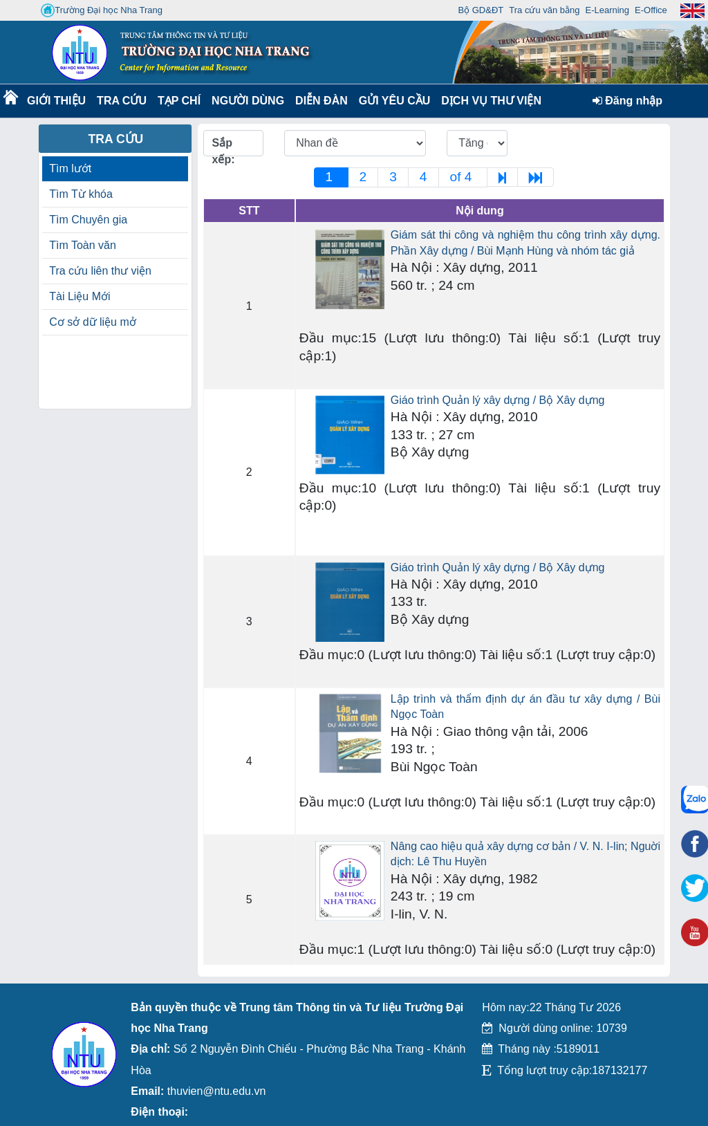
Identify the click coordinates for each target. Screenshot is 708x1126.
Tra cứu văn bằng (544, 10)
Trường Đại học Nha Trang (101, 10)
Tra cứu (121, 101)
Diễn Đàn (321, 101)
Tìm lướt (70, 168)
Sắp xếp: (223, 146)
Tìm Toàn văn (82, 245)
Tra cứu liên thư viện (100, 271)
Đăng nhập (627, 101)
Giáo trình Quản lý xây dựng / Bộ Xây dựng (498, 400)
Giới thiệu (55, 101)
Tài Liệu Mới (79, 296)
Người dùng (246, 101)
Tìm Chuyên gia (88, 219)
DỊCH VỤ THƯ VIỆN (488, 101)
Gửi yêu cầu (395, 101)
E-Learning (607, 10)
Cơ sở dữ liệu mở (92, 322)
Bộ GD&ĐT (480, 10)
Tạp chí (179, 101)
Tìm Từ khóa (81, 194)
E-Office (651, 10)
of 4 (463, 176)
